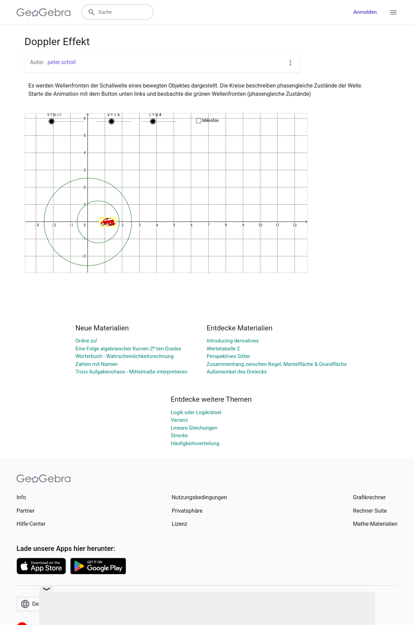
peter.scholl (62, 62)
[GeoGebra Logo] (44, 12)
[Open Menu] (393, 12)
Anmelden (365, 12)
